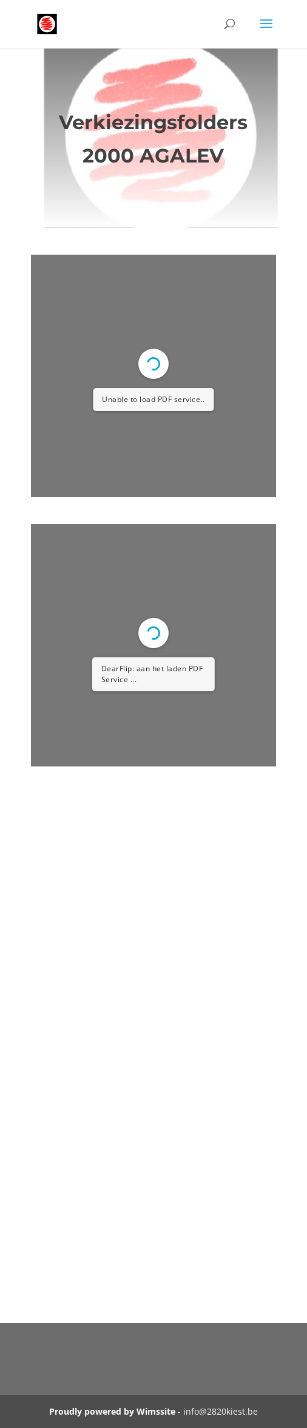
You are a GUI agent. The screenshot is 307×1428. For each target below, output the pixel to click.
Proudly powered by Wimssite (112, 1411)
